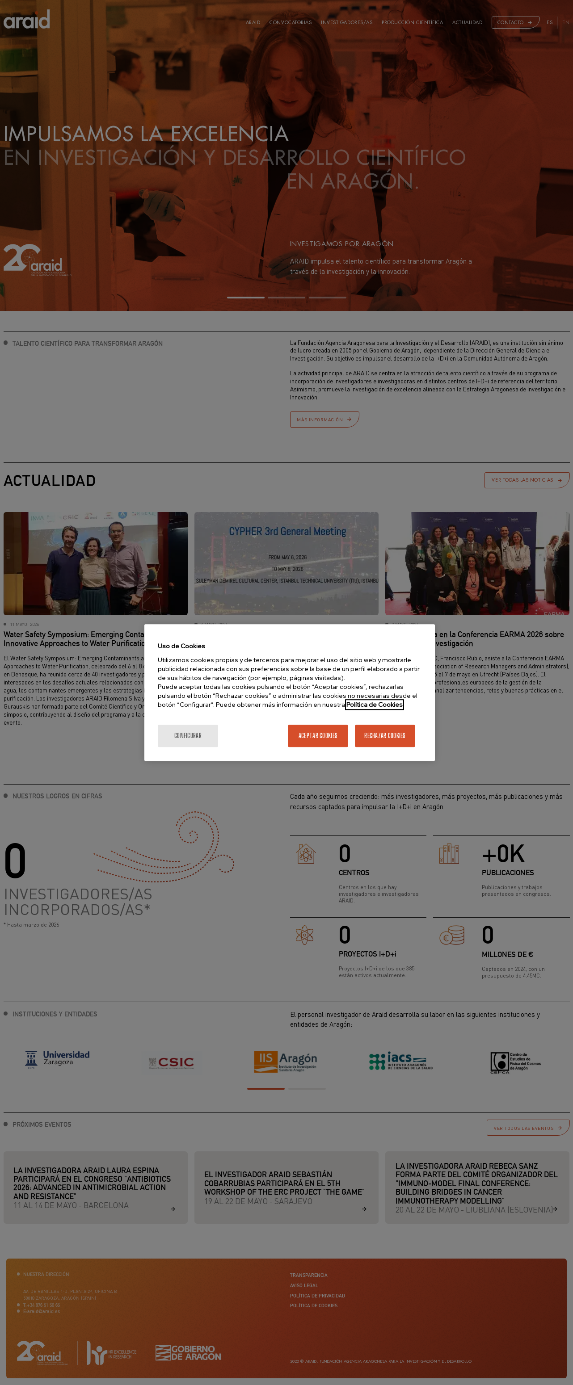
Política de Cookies (374, 705)
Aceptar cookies (318, 735)
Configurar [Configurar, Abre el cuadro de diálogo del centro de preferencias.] (188, 735)
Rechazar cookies (384, 735)
